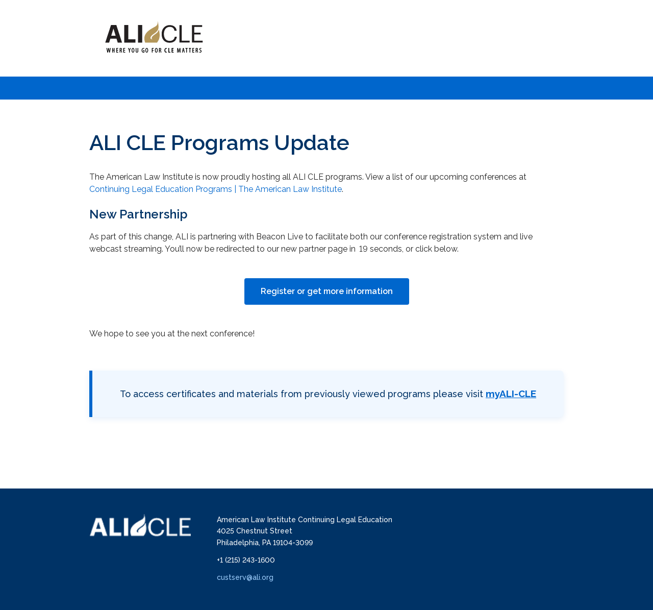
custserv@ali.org (245, 577)
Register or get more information (327, 291)
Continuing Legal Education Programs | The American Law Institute (215, 189)
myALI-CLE (511, 393)
